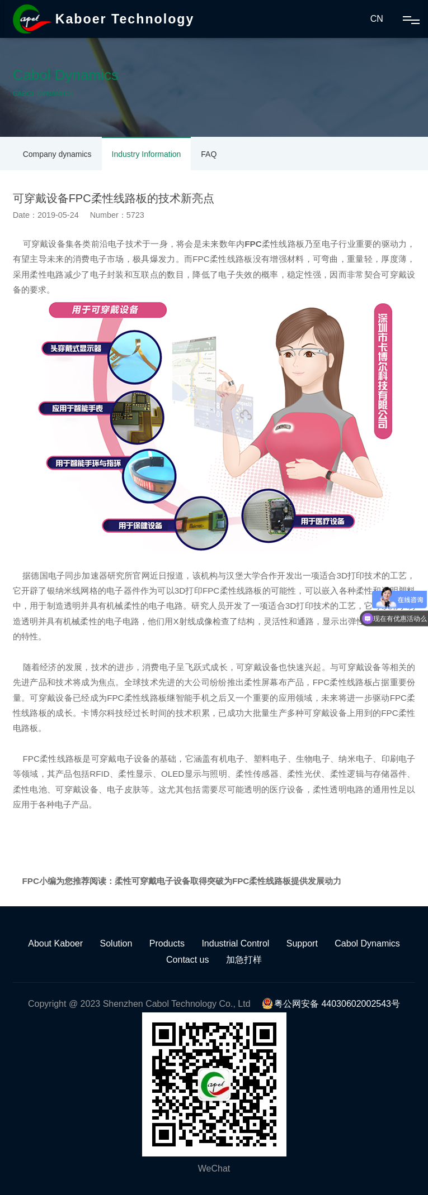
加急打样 (244, 959)
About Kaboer (55, 943)
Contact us (187, 959)
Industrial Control (235, 943)
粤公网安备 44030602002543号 (331, 1003)
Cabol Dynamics (367, 943)
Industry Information (146, 154)
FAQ (209, 154)
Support (302, 943)
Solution (116, 943)
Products (167, 943)
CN (376, 18)
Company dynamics (57, 154)
